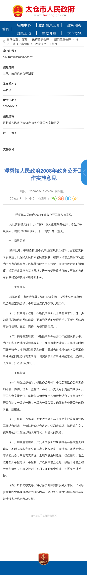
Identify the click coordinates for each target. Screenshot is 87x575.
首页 (5, 29)
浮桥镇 (25, 44)
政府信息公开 (49, 25)
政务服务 (74, 25)
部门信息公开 (62, 39)
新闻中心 (24, 25)
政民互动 (24, 33)
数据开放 (49, 33)
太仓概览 (74, 33)
